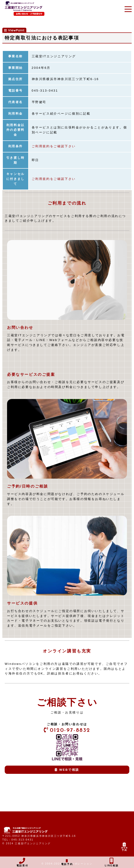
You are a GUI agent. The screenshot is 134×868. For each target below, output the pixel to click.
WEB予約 (124, 848)
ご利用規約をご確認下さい (54, 146)
